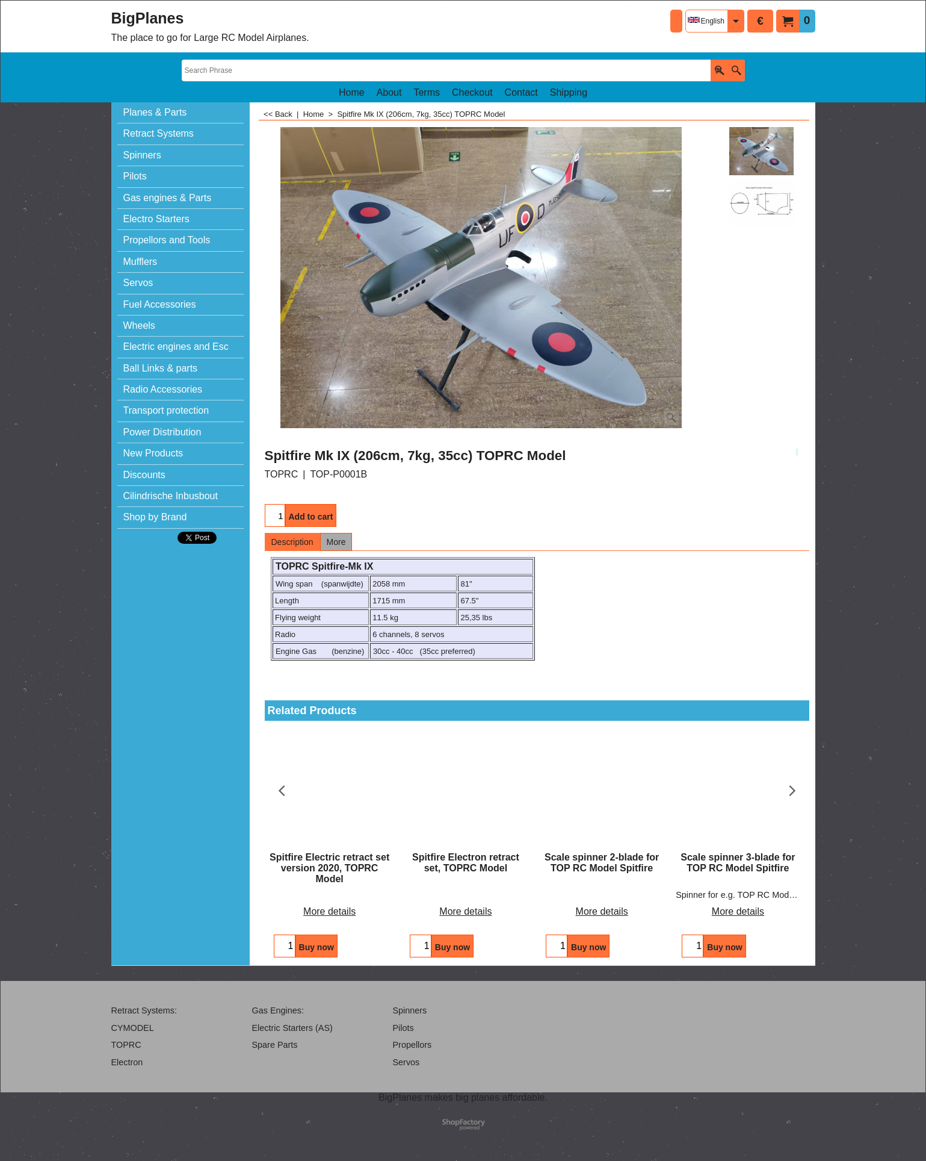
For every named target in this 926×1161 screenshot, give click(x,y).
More (336, 542)
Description (292, 542)
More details (329, 911)
